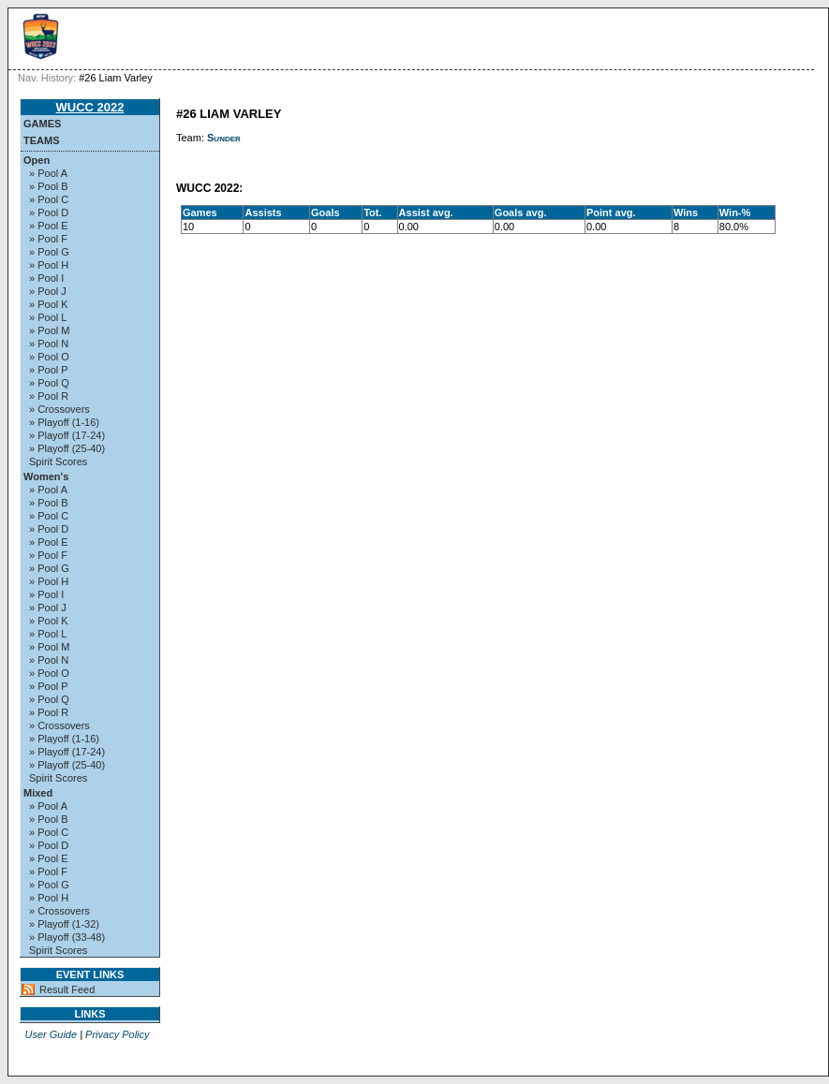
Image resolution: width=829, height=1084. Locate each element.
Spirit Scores (58, 461)
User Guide (50, 1034)
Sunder (224, 137)
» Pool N (48, 343)
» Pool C (48, 199)
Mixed (37, 792)
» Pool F (48, 238)
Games (42, 123)
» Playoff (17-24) (67, 435)
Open (36, 160)
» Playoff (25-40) (67, 448)
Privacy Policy (117, 1034)
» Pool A (48, 173)
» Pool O (49, 356)
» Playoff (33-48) (67, 937)
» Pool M (49, 330)
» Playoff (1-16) (64, 422)
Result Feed (67, 989)
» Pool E (48, 225)
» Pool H (48, 265)
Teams (41, 140)
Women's (45, 476)
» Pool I (46, 278)
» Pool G (49, 251)
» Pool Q (49, 382)
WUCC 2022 (90, 107)
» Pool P (48, 369)
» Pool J (48, 291)
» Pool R (48, 396)
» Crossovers (59, 409)
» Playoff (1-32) (64, 924)
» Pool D (48, 212)
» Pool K (48, 304)
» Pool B (48, 186)
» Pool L (48, 317)
